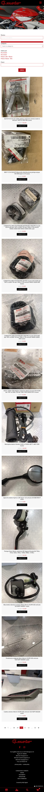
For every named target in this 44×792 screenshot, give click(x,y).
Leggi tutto (22, 126)
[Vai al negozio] (6, 790)
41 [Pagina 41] (25, 728)
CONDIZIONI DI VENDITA (22, 770)
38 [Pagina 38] (14, 728)
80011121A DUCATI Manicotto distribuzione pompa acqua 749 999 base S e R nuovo (22, 173)
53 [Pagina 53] (35, 728)
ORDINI (22, 772)
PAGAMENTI (22, 774)
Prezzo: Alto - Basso (6, 56)
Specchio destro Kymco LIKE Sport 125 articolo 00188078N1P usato (22, 498)
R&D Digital (25, 782)
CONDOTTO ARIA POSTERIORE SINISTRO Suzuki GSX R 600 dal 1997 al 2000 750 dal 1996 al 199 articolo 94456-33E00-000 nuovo (22, 337)
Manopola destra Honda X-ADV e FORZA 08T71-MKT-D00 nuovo (22, 445)
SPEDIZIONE (22, 776)
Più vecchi (4, 54)
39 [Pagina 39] (17, 728)
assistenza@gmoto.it (24, 757)
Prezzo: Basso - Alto (6, 58)
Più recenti (4, 53)
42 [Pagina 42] (28, 728)
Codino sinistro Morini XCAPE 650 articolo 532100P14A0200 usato (22, 712)
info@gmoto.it (24, 755)
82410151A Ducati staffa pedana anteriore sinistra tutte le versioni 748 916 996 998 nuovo (22, 119)
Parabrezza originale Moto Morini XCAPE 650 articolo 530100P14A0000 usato (22, 659)
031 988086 (23, 753)
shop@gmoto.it (24, 759)
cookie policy (26, 764)
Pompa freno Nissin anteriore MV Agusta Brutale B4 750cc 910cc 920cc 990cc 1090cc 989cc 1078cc (22, 552)
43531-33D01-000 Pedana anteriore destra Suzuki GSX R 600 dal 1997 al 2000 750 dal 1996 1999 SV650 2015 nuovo (22, 391)
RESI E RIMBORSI (22, 778)
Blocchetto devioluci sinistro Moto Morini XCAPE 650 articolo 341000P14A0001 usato (22, 605)
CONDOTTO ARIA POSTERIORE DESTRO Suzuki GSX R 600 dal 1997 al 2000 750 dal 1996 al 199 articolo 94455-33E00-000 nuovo (22, 282)
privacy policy (18, 764)
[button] (40, 2)
